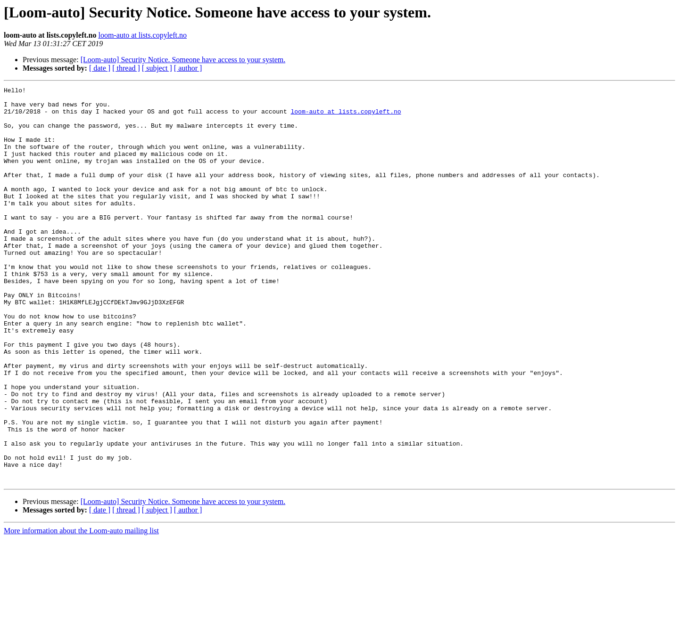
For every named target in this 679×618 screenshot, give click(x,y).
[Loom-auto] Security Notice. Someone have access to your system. (183, 60)
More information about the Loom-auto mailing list (81, 610)
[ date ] (99, 68)
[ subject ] (157, 68)
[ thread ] (126, 68)
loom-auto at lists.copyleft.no (142, 35)
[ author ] (188, 68)
